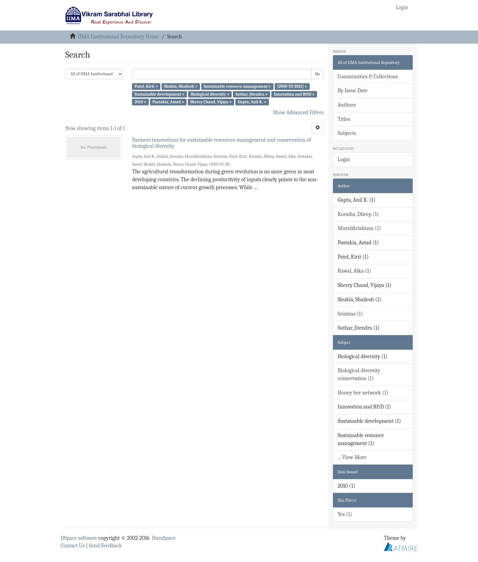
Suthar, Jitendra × (251, 94)
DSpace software (79, 538)
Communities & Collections (368, 76)
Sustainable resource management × (237, 86)
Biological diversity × (210, 94)
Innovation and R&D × (294, 94)
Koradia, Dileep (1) (358, 214)
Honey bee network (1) (363, 393)
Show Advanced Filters (298, 112)
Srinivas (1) (350, 314)
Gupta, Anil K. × (252, 102)
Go (317, 73)
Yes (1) (345, 514)
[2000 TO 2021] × (292, 86)
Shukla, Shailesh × (181, 86)
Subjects (347, 133)
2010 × (140, 102)
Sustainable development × (159, 94)
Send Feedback (105, 546)
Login (344, 159)
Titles (344, 119)
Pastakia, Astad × (168, 102)
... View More (352, 457)
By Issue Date (353, 90)
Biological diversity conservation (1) (359, 374)
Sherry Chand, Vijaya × (211, 102)
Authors (347, 105)
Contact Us (73, 546)
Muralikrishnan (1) (359, 228)
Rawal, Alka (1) (354, 271)
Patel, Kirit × (146, 86)
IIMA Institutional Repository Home (118, 37)
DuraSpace (164, 538)
